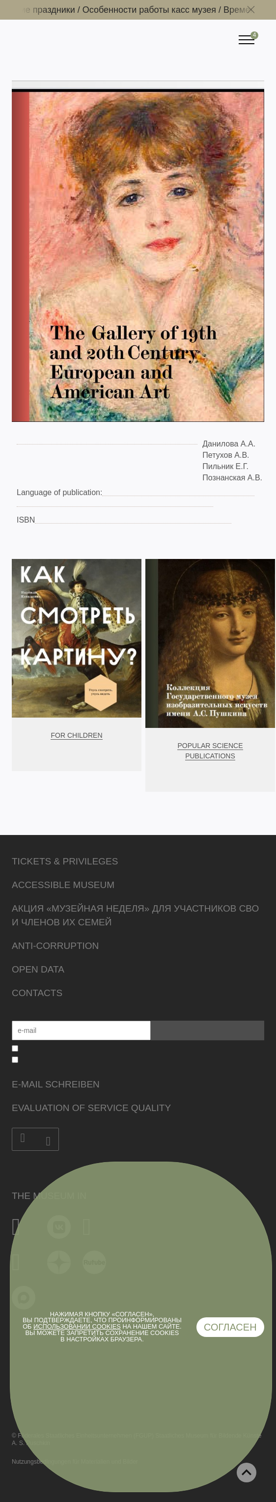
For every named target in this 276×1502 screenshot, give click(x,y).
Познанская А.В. (232, 477)
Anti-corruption (55, 946)
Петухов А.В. (225, 455)
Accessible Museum (63, 885)
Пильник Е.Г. (225, 466)
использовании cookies (77, 1326)
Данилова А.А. (228, 444)
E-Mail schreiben (56, 1084)
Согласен (230, 1327)
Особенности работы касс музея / (156, 10)
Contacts (37, 993)
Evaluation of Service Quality (91, 1108)
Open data (38, 969)
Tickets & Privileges (65, 861)
